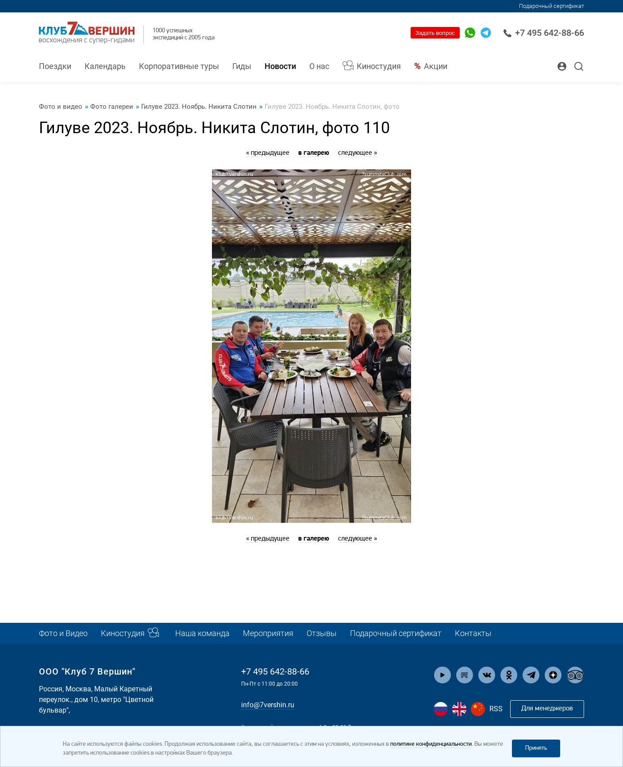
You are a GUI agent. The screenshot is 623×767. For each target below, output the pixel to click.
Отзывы (322, 633)
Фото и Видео (63, 633)
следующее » (357, 153)
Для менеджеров (547, 708)
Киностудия (379, 66)
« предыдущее (267, 153)
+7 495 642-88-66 (543, 32)
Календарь (105, 66)
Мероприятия (268, 633)
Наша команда (202, 633)
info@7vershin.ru (267, 705)
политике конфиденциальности (431, 744)
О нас (319, 66)
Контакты (473, 633)
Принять (536, 748)
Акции (435, 66)
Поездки (55, 66)
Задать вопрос (435, 33)
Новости (280, 66)
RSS (496, 709)
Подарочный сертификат (551, 6)
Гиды (241, 66)
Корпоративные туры (179, 66)
